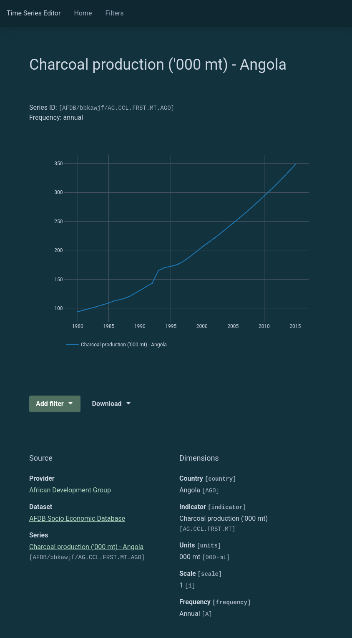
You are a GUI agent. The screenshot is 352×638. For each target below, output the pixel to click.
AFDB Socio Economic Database (77, 518)
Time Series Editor (33, 13)
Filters (114, 13)
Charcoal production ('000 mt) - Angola (86, 547)
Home (83, 13)
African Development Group (70, 490)
